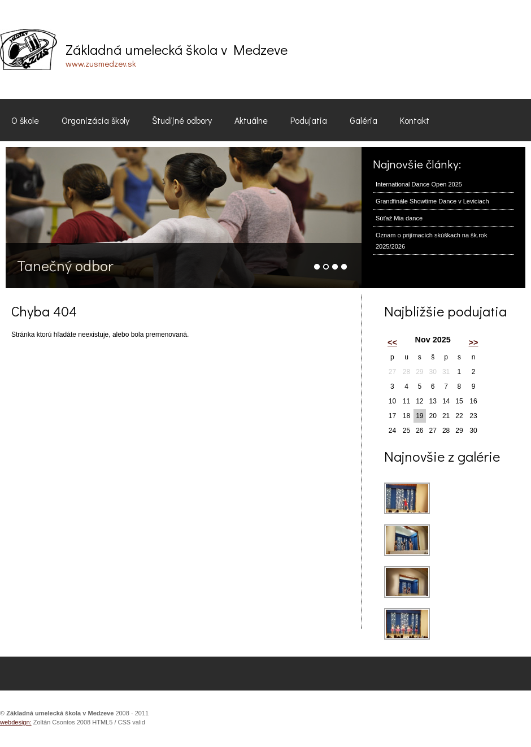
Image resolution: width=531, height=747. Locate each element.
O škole (25, 120)
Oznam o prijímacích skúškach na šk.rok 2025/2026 (431, 241)
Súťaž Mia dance (399, 218)
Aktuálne (251, 120)
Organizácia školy (95, 120)
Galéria (363, 120)
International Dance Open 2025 (419, 184)
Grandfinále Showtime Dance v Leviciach (432, 201)
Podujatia (308, 120)
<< (392, 342)
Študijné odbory (182, 120)
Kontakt (414, 120)
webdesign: (16, 722)
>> (473, 342)
